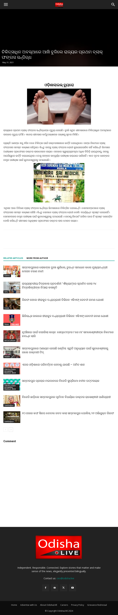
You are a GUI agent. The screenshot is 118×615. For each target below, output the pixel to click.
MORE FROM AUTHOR (37, 258)
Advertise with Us (28, 605)
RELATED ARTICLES (13, 258)
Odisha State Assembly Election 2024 (10, 371)
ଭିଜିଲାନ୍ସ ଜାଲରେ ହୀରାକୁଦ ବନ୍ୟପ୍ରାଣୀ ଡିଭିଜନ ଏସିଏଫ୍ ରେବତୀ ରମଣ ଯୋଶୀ (65, 316)
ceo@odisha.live (65, 578)
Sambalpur (9, 405)
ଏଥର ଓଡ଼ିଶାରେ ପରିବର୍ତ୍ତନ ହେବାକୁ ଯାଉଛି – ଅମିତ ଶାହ (53, 364)
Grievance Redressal (97, 605)
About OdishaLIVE (48, 605)
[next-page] (11, 429)
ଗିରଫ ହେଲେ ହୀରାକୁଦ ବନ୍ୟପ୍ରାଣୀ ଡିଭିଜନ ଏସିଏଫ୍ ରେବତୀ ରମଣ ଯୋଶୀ (63, 299)
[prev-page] (5, 429)
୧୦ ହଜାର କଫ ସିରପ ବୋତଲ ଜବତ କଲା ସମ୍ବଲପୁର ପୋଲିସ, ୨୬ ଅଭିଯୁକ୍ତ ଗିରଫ (68, 413)
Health (7, 356)
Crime (6, 308)
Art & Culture (9, 340)
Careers (64, 605)
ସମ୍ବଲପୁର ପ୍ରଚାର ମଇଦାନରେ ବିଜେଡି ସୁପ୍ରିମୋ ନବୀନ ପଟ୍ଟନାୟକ (60, 380)
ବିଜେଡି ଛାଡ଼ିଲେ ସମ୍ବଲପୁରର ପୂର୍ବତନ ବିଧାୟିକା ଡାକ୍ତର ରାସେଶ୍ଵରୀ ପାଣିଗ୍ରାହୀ (66, 397)
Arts (6, 292)
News (6, 324)
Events (7, 275)
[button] (5, 4)
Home (14, 605)
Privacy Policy (77, 605)
